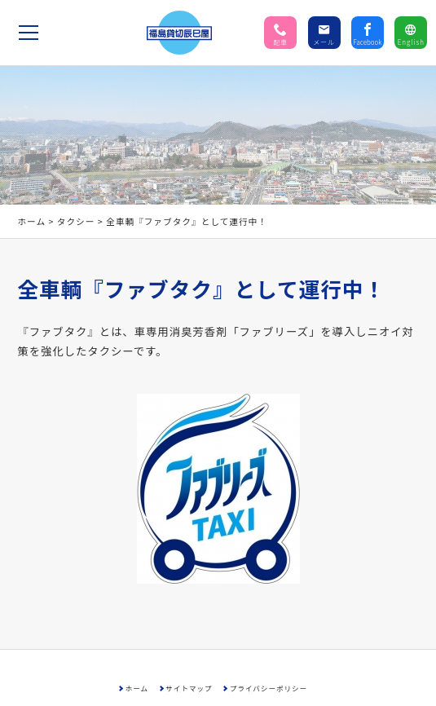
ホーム (31, 221)
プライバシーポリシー (268, 688)
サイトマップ (188, 688)
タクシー (76, 221)
